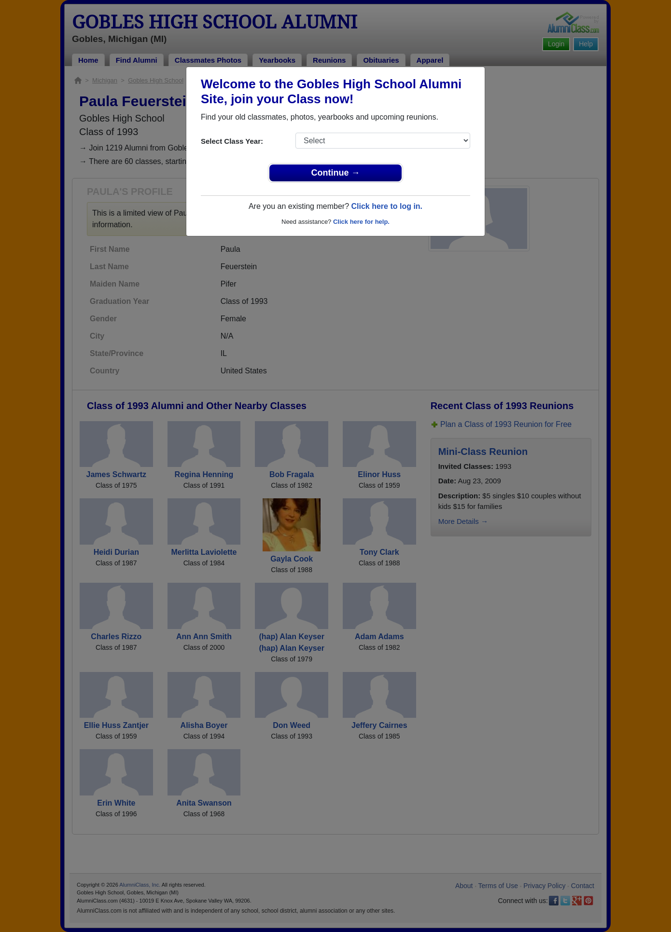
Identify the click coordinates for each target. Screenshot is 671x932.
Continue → (335, 173)
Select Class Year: (232, 141)
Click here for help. (361, 221)
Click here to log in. (386, 206)
